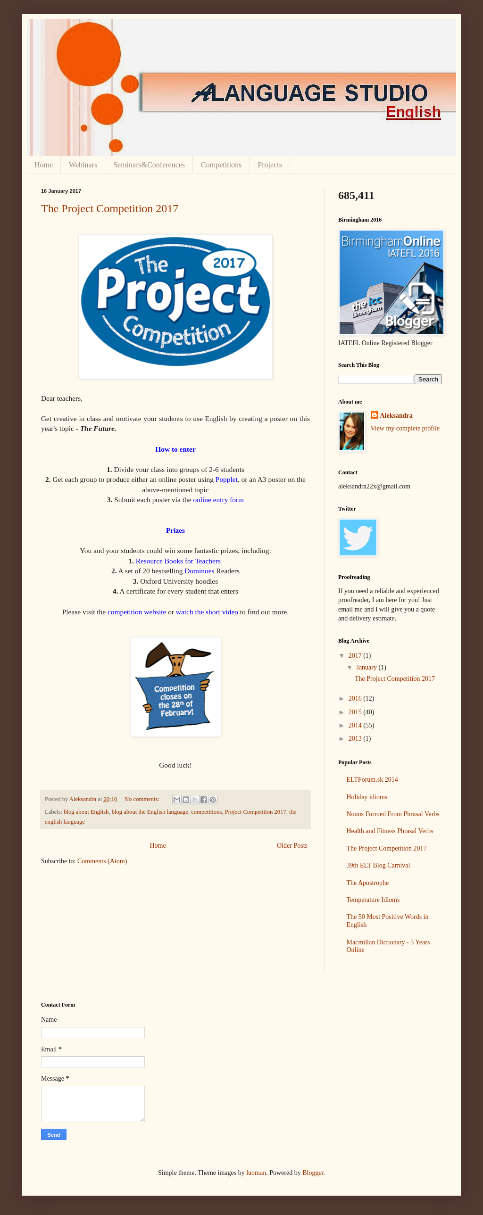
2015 (356, 712)
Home (43, 165)
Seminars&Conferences (149, 165)
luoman (256, 1172)
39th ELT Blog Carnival (378, 865)
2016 (356, 698)
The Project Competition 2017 (109, 208)
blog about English (86, 812)
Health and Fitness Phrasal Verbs (390, 831)
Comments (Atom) (102, 861)
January (367, 667)
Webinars (83, 165)
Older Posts (292, 845)
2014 (356, 725)
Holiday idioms (367, 797)
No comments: (143, 799)
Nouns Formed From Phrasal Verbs (393, 814)
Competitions (221, 165)
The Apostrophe (368, 882)
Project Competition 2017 (255, 812)
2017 (356, 655)
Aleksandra (396, 415)
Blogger (312, 1172)
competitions (206, 812)
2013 (356, 738)
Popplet (227, 479)
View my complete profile (405, 428)
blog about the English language (150, 812)
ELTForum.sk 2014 (372, 779)
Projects (270, 165)
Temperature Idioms (373, 899)
